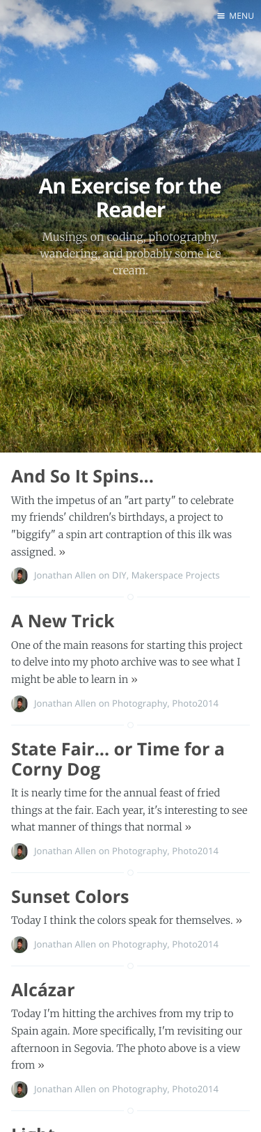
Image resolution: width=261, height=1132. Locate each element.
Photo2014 (195, 703)
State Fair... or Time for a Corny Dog (118, 759)
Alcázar (42, 990)
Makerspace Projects (176, 575)
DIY (119, 575)
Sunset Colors (70, 897)
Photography (139, 703)
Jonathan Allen (65, 575)
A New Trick (63, 621)
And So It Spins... (82, 476)
